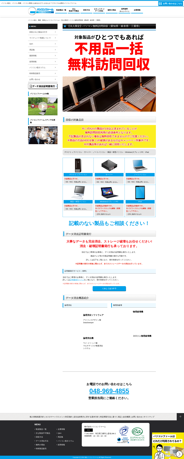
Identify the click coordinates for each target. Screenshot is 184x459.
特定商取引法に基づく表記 (111, 417)
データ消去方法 (42, 441)
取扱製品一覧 (41, 429)
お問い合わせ (34, 79)
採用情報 (33, 62)
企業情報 (61, 429)
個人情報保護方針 (37, 417)
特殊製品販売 (34, 73)
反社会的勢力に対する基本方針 (86, 417)
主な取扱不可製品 (43, 433)
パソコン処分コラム (37, 68)
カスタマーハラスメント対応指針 (58, 417)
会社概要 (126, 417)
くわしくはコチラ (109, 288)
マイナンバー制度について (40, 38)
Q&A (31, 44)
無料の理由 (40, 445)
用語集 (32, 50)
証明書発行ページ (77, 280)
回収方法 (39, 437)
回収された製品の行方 (38, 32)
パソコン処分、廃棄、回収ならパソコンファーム (43, 20)
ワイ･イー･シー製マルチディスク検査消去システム (93, 345)
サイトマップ (149, 417)
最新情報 (33, 56)
